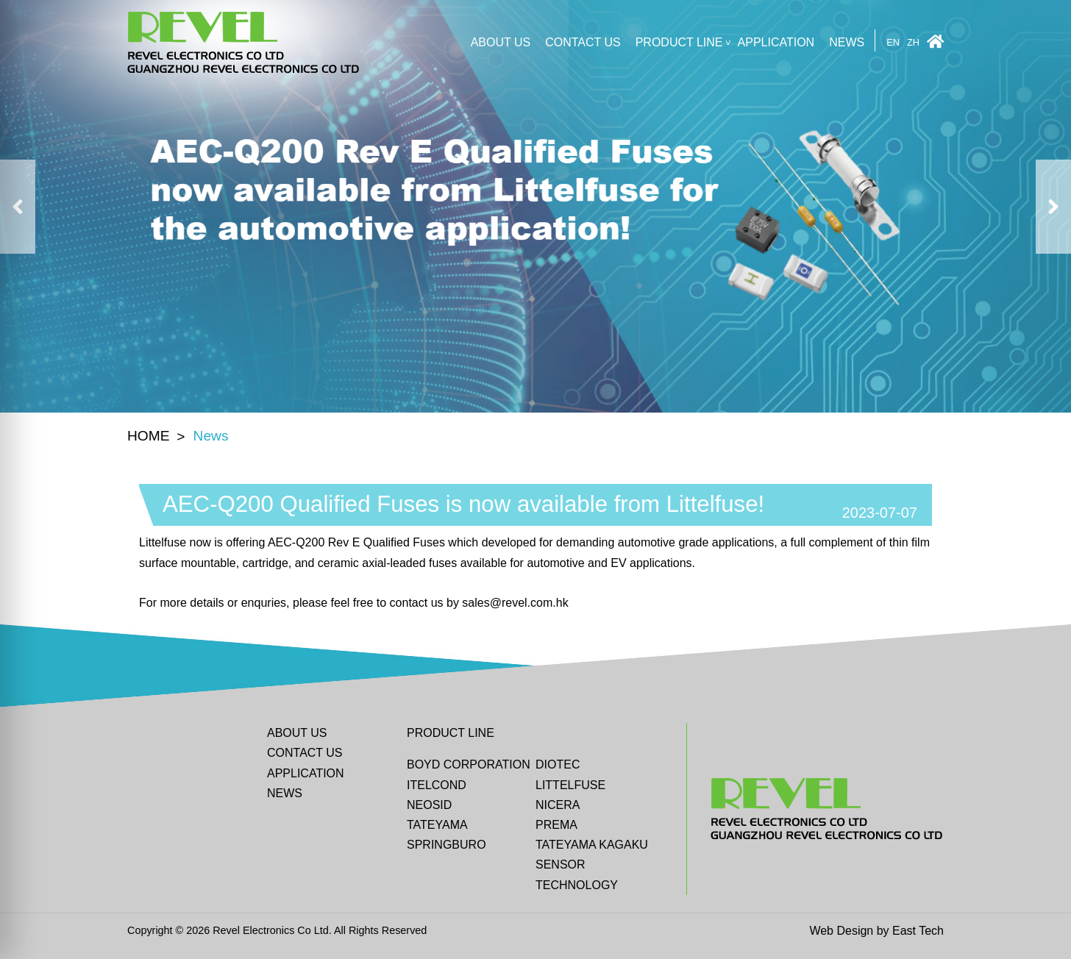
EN (893, 43)
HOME (148, 435)
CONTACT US (583, 42)
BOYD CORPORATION (468, 764)
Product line (679, 42)
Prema (556, 825)
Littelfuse (570, 785)
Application (776, 42)
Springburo (446, 844)
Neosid (429, 805)
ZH (913, 43)
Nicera (558, 805)
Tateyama (437, 825)
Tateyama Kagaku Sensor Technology (592, 864)
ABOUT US (501, 42)
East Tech (918, 930)
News (846, 42)
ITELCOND (436, 785)
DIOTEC (558, 764)
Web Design (841, 930)
